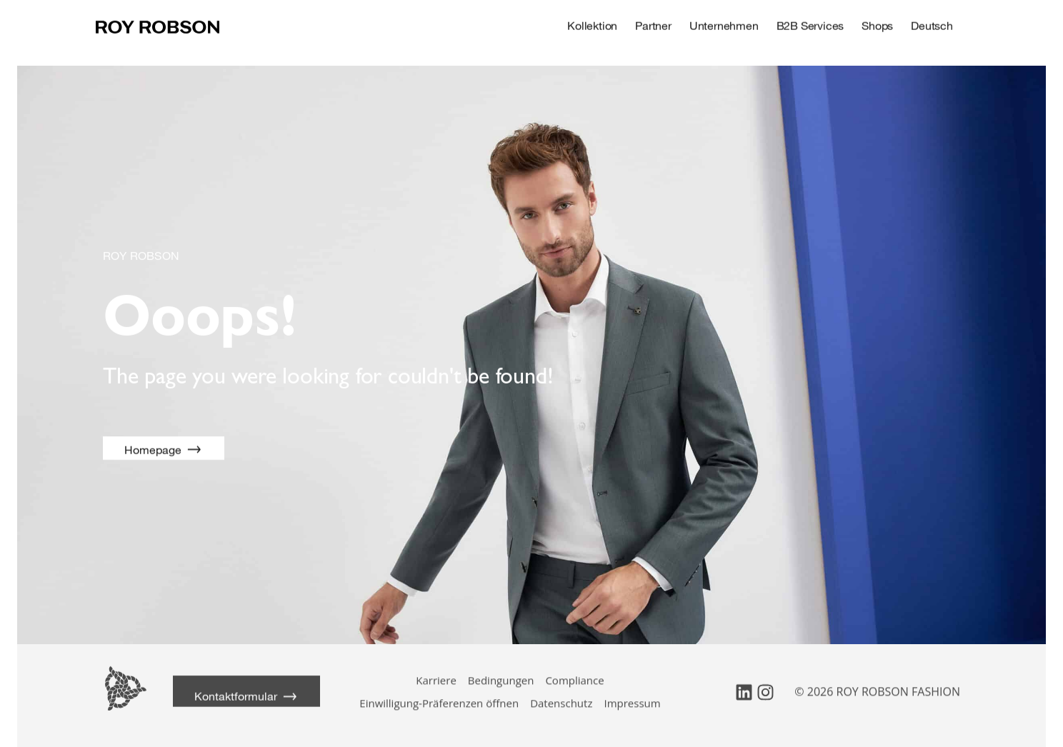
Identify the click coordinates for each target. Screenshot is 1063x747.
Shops (884, 23)
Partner (660, 23)
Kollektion (599, 23)
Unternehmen (731, 23)
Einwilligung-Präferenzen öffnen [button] (439, 693)
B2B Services (818, 23)
